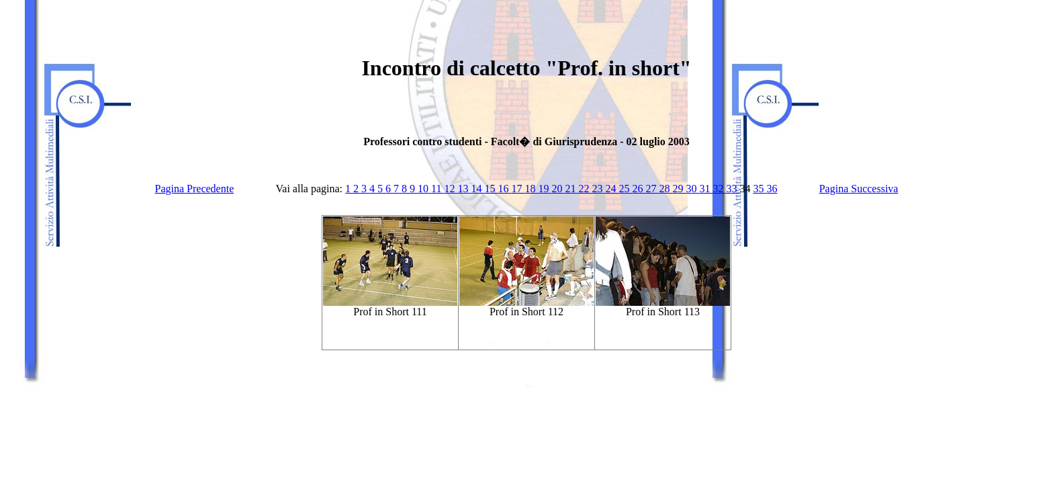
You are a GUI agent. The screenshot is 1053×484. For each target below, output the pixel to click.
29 (679, 188)
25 (625, 188)
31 (706, 188)
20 (558, 188)
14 (477, 188)
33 (732, 188)
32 (719, 188)
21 (571, 188)
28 (665, 188)
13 (464, 188)
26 (638, 188)
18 (531, 188)
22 (585, 188)
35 (759, 188)
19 (544, 188)
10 (424, 188)
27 (652, 188)
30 (692, 188)
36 (771, 188)
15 (491, 188)
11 (437, 188)
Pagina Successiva (859, 188)
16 (504, 188)
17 (517, 188)
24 (612, 188)
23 (598, 188)
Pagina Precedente (194, 188)
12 (450, 188)
